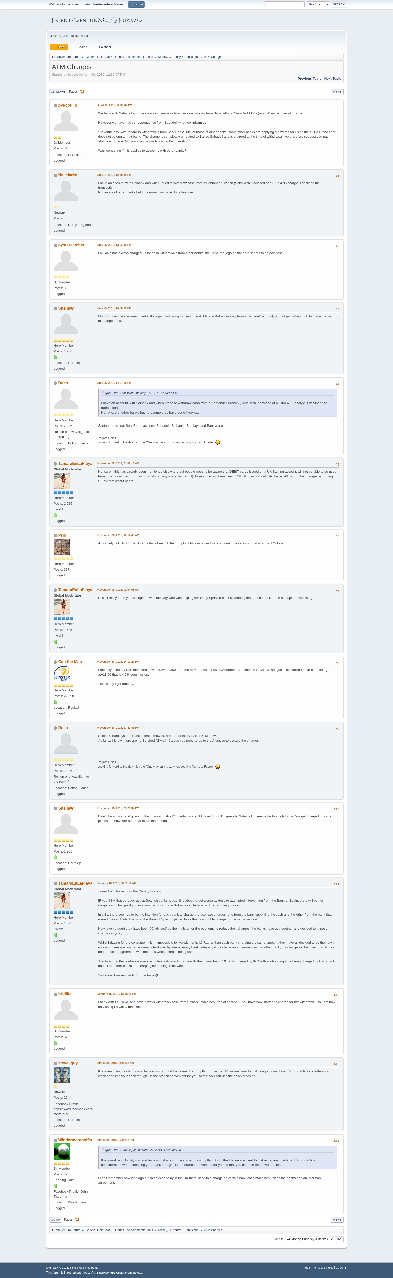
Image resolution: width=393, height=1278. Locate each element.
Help (308, 1267)
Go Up (55, 1219)
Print (337, 91)
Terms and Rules (323, 1267)
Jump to (278, 1239)
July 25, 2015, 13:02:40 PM (114, 244)
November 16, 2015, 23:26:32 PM (118, 808)
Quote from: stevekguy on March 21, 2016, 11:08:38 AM (143, 1150)
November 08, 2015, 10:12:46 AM (118, 535)
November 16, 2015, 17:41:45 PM (118, 727)
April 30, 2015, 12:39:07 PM (114, 105)
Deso (63, 383)
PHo (62, 535)
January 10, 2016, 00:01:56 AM (116, 883)
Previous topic (309, 78)
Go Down (58, 91)
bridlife (64, 994)
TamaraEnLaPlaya (75, 463)
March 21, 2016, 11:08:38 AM (115, 1062)
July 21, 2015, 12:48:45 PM (114, 174)
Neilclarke (67, 175)
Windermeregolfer (75, 1140)
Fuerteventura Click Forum (114, 1272)
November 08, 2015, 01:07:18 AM (118, 463)
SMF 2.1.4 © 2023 (57, 1267)
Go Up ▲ (341, 1267)
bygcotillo (67, 105)
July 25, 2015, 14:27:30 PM (114, 382)
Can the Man (70, 662)
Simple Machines (80, 1267)
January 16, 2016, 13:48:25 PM (116, 993)
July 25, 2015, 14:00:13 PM (114, 308)
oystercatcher (71, 245)
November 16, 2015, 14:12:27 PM (118, 661)
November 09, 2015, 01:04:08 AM (118, 589)
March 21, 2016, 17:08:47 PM (115, 1139)
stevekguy (68, 1063)
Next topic (332, 78)
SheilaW (66, 308)
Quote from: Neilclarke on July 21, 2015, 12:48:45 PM (141, 393)
